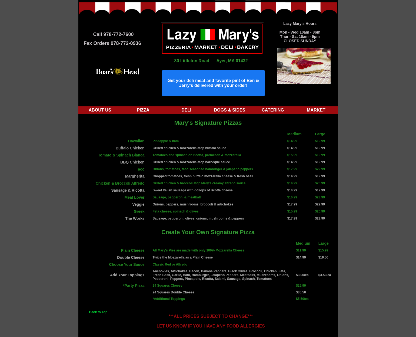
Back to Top (98, 312)
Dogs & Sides (229, 110)
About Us (100, 110)
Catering (273, 110)
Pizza (143, 110)
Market (316, 110)
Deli (186, 110)
